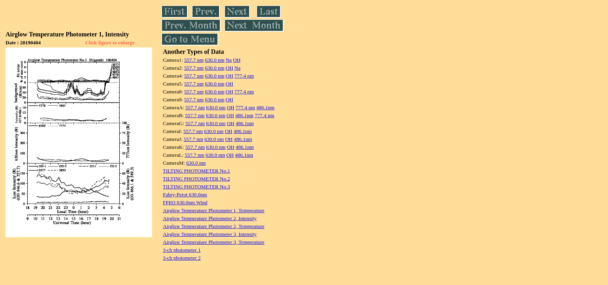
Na (229, 60)
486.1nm (265, 107)
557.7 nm (194, 60)
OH (236, 60)
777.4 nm (244, 76)
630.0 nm (214, 60)
